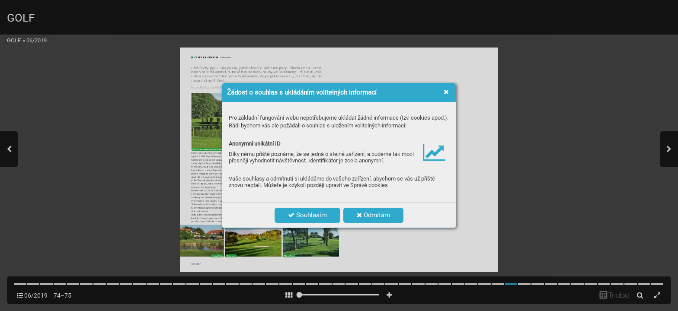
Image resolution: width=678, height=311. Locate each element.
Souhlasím (307, 215)
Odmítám (373, 215)
